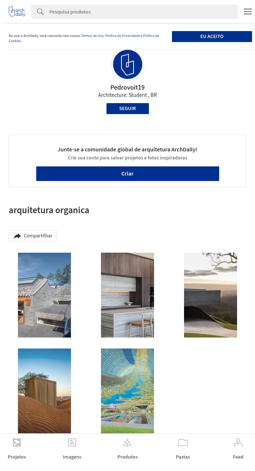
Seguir (127, 108)
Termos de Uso (92, 35)
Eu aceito (212, 36)
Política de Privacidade (122, 35)
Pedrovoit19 (127, 87)
